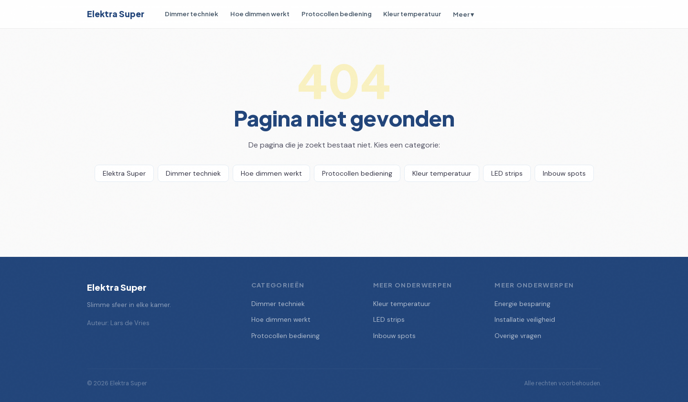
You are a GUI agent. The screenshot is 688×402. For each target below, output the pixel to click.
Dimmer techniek (191, 14)
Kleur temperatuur (412, 14)
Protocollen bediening (336, 14)
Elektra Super (115, 14)
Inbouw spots (564, 173)
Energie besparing (522, 304)
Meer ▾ (463, 14)
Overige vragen (517, 336)
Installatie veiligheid (524, 320)
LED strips (507, 173)
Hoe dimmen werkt (260, 14)
